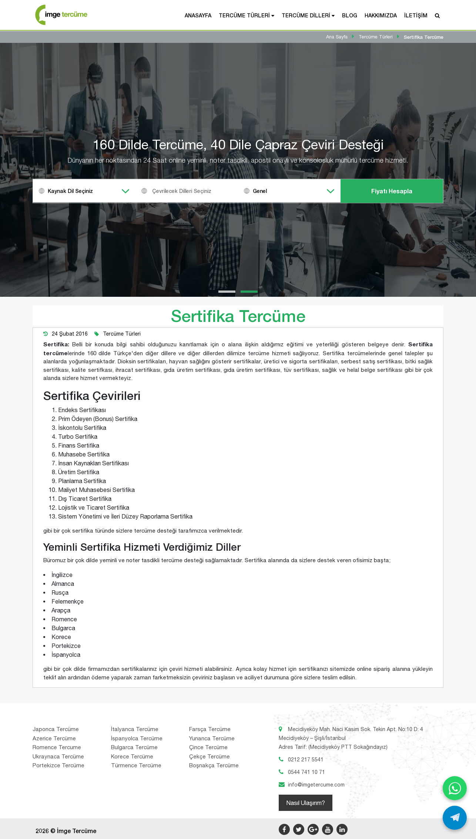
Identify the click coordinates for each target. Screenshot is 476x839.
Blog (349, 15)
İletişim (416, 15)
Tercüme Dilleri (306, 15)
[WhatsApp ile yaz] (455, 788)
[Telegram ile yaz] (455, 818)
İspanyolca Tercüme (136, 738)
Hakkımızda (381, 15)
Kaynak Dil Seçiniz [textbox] (70, 191)
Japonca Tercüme (56, 729)
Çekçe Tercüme (209, 756)
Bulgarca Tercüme (134, 747)
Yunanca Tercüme (212, 738)
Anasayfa (198, 15)
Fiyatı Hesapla (391, 190)
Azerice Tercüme (54, 738)
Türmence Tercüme (136, 765)
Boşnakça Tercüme (214, 765)
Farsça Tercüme (210, 729)
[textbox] (196, 191)
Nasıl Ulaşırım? (305, 802)
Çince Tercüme (208, 747)
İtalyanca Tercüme (134, 729)
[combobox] (84, 191)
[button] (227, 292)
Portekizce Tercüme (58, 765)
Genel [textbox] (260, 191)
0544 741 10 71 (306, 772)
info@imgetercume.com (316, 785)
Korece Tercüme (132, 756)
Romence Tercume (57, 747)
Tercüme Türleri (244, 15)
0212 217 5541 (306, 759)
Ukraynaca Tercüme (58, 756)
